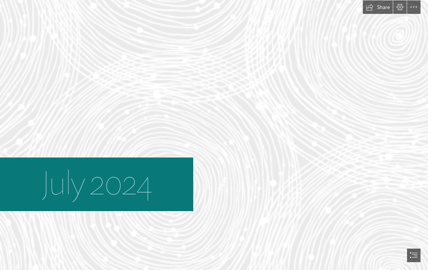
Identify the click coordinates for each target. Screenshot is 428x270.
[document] (214, 135)
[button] (378, 7)
